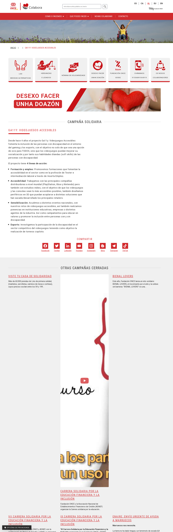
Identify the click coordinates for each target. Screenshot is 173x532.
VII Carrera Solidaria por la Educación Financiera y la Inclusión (29, 520)
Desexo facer (97, 69)
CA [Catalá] (142, 3)
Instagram (91, 247)
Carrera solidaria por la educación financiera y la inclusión (80, 494)
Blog (103, 247)
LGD (20, 69)
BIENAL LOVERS (123, 276)
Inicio (13, 48)
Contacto (123, 16)
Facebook (45, 247)
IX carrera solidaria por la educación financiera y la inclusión (81, 520)
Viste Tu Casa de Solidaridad (30, 276)
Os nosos (160, 69)
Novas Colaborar (103, 16)
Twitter (57, 247)
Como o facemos (54, 16)
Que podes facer (79, 16)
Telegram (114, 247)
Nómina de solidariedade (73, 69)
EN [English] (161, 3)
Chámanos (139, 69)
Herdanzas (46, 69)
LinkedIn (67, 247)
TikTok (125, 247)
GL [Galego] (148, 3)
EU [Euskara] (155, 3)
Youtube (79, 247)
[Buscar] (105, 6)
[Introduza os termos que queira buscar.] (81, 6)
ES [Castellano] (135, 3)
